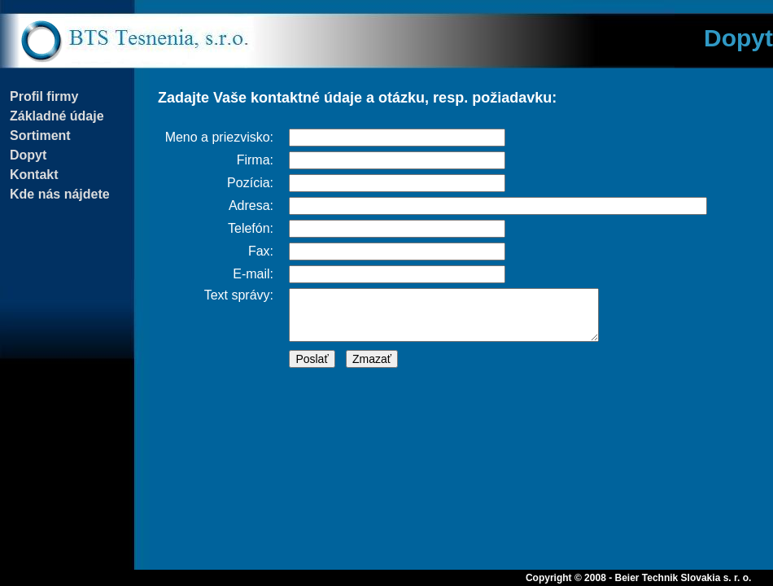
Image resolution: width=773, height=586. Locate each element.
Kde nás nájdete (60, 194)
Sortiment (40, 135)
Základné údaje (57, 116)
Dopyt (28, 155)
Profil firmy (44, 96)
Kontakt (34, 174)
